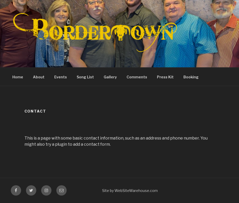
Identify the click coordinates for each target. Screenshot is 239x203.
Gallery (110, 77)
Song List (85, 77)
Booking (191, 77)
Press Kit (165, 77)
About (39, 77)
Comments (137, 77)
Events (60, 77)
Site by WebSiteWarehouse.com (130, 190)
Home (17, 77)
